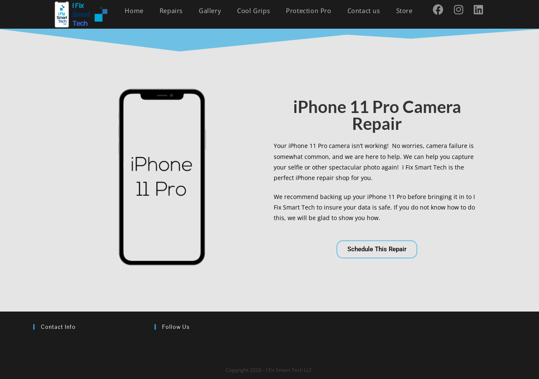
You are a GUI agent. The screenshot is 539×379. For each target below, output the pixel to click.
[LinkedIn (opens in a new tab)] (481, 9)
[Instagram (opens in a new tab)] (462, 9)
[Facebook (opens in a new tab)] (441, 9)
